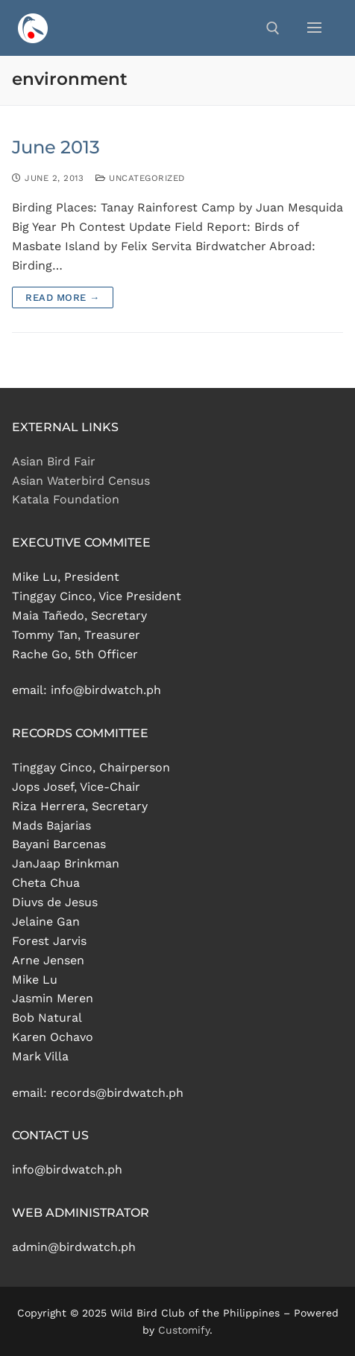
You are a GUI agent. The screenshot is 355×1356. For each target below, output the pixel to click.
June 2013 (56, 147)
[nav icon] (314, 28)
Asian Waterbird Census (81, 481)
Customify (184, 1330)
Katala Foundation (65, 499)
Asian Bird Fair (53, 461)
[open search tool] (273, 28)
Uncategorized (140, 178)
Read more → (62, 297)
